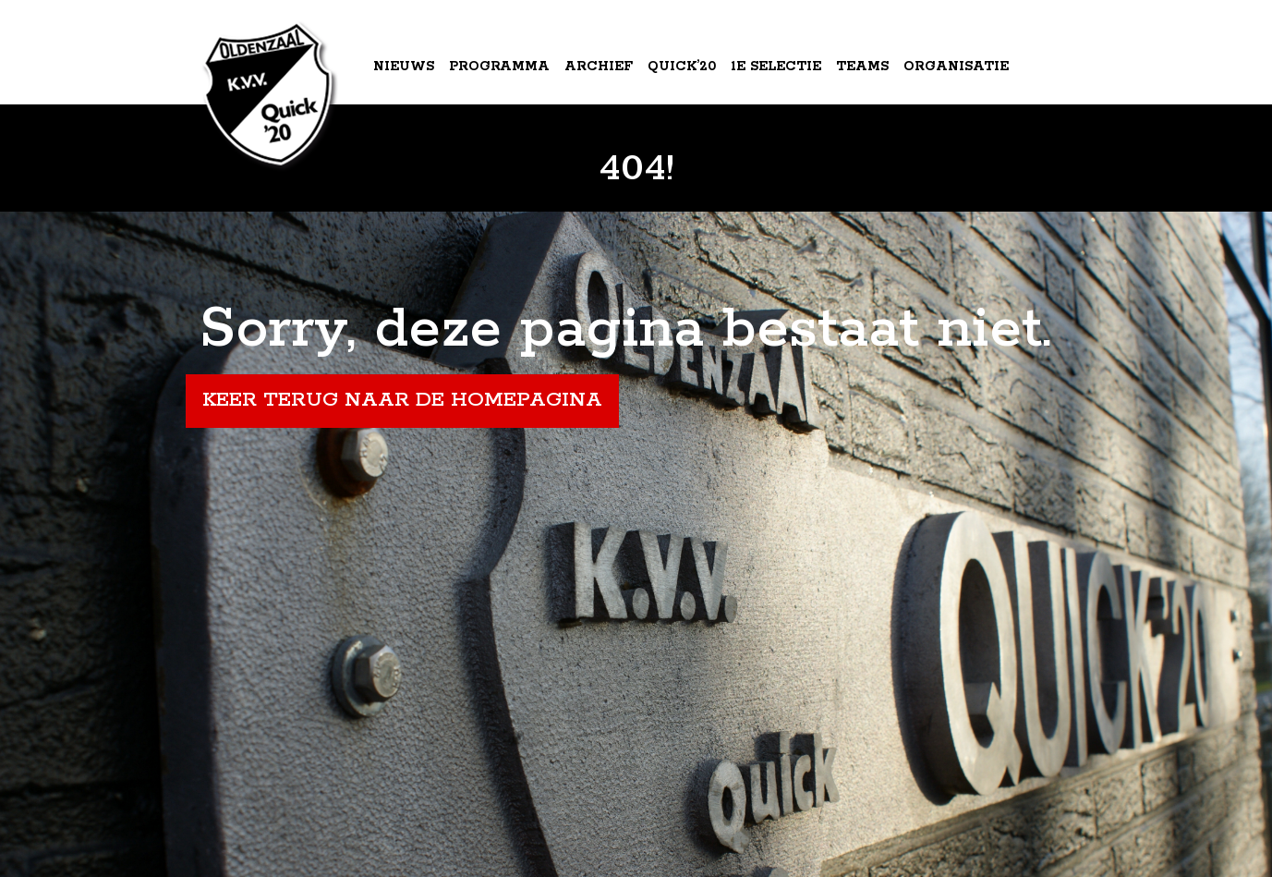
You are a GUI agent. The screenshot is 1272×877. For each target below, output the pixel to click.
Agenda (406, 142)
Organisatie (956, 66)
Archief (598, 66)
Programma (499, 66)
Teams (862, 66)
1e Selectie (776, 66)
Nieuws (403, 66)
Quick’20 (682, 66)
